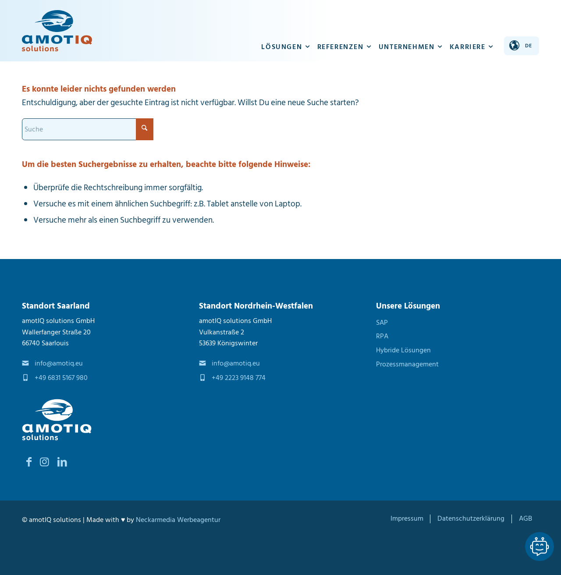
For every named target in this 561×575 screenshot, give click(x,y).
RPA (382, 336)
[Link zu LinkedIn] (62, 462)
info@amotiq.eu (59, 363)
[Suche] (87, 129)
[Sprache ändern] (521, 45)
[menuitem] (286, 30)
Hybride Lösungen (403, 350)
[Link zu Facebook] (29, 462)
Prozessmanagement (407, 364)
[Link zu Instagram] (44, 462)
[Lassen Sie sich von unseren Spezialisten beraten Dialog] (539, 546)
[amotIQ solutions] (57, 30)
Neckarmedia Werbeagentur (178, 519)
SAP (382, 322)
